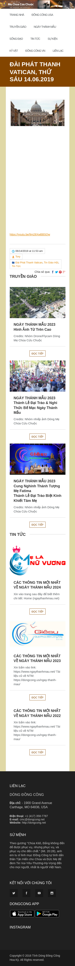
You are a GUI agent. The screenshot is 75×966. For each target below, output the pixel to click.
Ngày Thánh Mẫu (45, 26)
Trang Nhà (17, 14)
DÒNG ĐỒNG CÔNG (27, 795)
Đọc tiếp (37, 353)
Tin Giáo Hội (51, 262)
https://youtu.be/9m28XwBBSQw (30, 234)
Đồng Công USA (42, 14)
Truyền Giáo (18, 26)
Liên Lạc (58, 50)
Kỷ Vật (14, 50)
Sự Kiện (52, 38)
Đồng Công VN (35, 50)
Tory (18, 256)
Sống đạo (16, 38)
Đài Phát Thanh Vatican (29, 262)
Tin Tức (35, 38)
